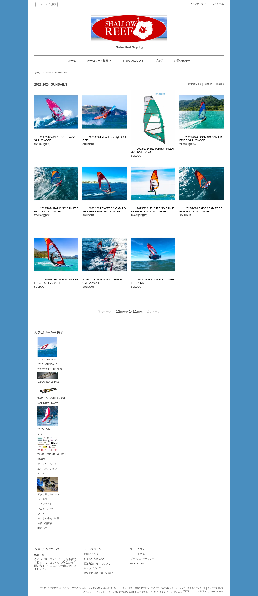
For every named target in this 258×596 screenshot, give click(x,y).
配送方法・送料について (97, 563)
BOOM (41, 459)
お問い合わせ (182, 60)
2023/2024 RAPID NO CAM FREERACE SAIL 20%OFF (56, 210)
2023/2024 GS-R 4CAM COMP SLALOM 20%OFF (104, 281)
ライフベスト (44, 504)
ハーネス (42, 499)
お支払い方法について (96, 558)
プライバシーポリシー (142, 558)
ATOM (140, 563)
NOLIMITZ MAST (47, 403)
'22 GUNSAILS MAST (49, 377)
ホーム (72, 60)
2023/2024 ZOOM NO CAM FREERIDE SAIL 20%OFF (201, 139)
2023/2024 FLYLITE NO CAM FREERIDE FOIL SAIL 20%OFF (152, 210)
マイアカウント (198, 3)
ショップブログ (92, 568)
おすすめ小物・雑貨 (48, 518)
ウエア (41, 513)
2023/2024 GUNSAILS (56, 72)
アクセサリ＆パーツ (48, 486)
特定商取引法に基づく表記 (98, 573)
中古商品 (42, 528)
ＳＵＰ (41, 433)
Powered (199, 592)
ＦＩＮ (41, 473)
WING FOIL (47, 418)
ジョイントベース (47, 464)
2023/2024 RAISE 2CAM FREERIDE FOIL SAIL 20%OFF (200, 210)
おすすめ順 (194, 84)
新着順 (220, 84)
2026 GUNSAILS (47, 349)
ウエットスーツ (45, 508)
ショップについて (133, 60)
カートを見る (137, 554)
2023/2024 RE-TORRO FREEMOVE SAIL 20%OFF (152, 150)
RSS (132, 563)
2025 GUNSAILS (47, 364)
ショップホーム (92, 549)
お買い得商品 (44, 523)
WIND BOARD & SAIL (52, 446)
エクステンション (47, 468)
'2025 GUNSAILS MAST (51, 392)
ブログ (159, 60)
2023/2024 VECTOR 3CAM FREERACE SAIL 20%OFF (56, 281)
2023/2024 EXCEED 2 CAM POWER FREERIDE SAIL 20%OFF (104, 210)
